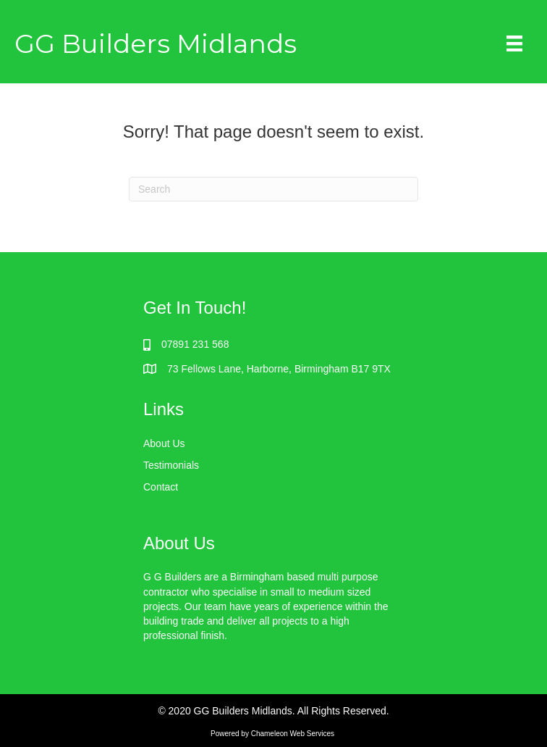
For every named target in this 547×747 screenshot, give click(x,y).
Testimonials (171, 465)
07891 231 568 (195, 344)
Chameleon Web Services (293, 734)
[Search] (273, 189)
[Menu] (514, 43)
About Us (164, 443)
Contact (160, 487)
